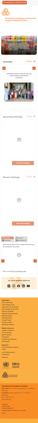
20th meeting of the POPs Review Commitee (10, 310)
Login (3, 413)
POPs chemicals (7, 302)
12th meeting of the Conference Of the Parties (10, 306)
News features (6, 335)
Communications (7, 318)
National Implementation (9, 313)
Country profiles (7, 322)
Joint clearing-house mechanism (8, 353)
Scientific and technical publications (9, 340)
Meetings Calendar (8, 324)
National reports (7, 316)
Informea (5, 357)
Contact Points (6, 320)
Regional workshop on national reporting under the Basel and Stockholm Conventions (19, 75)
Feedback (5, 404)
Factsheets (5, 337)
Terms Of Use (6, 406)
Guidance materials (8, 330)
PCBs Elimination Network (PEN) (10, 348)
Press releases (7, 332)
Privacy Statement (7, 408)
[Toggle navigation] (35, 2)
